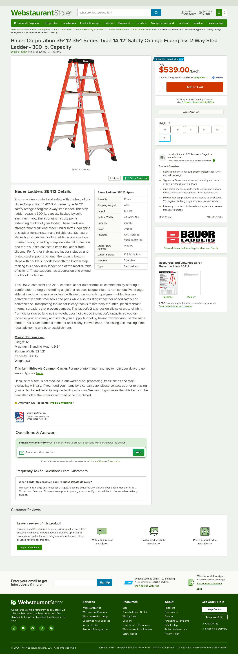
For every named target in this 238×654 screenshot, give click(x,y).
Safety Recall (130, 633)
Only (161, 64)
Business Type (216, 23)
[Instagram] (14, 628)
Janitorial (183, 23)
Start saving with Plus (147, 585)
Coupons (128, 620)
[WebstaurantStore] (40, 602)
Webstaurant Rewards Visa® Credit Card (198, 102)
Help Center (214, 609)
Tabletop (109, 23)
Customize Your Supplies (96, 620)
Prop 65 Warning (61, 402)
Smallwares (69, 23)
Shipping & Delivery (214, 628)
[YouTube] (23, 628)
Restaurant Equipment (26, 23)
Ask (138, 452)
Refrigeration (51, 23)
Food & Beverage (90, 23)
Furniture (142, 23)
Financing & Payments (177, 620)
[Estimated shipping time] (213, 160)
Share (114, 178)
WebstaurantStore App (95, 616)
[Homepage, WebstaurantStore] (41, 12)
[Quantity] (163, 87)
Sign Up (104, 582)
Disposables (125, 23)
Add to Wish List (191, 112)
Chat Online (210, 623)
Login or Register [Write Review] (29, 547)
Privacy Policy (114, 461)
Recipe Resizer (91, 625)
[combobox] (114, 12)
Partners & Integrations (95, 629)
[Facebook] (32, 628)
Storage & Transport (162, 23)
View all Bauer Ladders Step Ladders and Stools (191, 248)
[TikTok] (42, 628)
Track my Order (214, 616)
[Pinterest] (51, 628)
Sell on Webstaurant (176, 629)
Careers (169, 616)
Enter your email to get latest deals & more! (29, 582)
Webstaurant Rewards (95, 612)
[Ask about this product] (81, 452)
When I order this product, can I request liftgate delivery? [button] (55, 482)
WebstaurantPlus (92, 608)
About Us (170, 608)
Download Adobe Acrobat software (176, 306)
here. (39, 373)
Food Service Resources (136, 625)
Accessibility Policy (163, 647)
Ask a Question (136, 178)
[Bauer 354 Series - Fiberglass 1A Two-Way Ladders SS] (168, 284)
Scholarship (171, 625)
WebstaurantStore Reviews (137, 629)
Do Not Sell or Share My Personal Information (202, 647)
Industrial (198, 23)
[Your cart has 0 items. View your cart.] (221, 12)
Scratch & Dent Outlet (135, 612)
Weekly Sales (130, 616)
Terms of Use (96, 461)
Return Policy (172, 633)
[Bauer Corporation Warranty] (191, 284)
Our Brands (171, 612)
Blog (125, 608)
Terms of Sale (106, 647)
